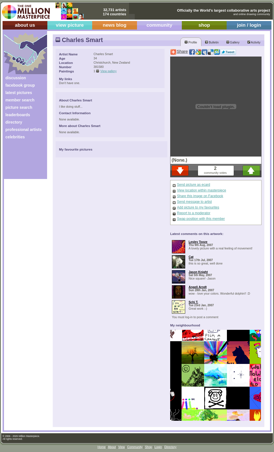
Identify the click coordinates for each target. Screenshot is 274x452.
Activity (253, 42)
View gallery (108, 71)
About (112, 447)
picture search (18, 107)
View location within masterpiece (201, 190)
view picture (70, 25)
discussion (15, 78)
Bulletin (212, 42)
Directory (171, 447)
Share (182, 51)
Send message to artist (194, 202)
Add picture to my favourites (198, 207)
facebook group (20, 85)
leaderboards (17, 115)
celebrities (15, 137)
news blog (114, 25)
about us (25, 25)
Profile (191, 42)
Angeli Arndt (198, 287)
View (121, 447)
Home (102, 447)
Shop (148, 447)
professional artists (23, 129)
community (159, 25)
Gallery (233, 42)
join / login (249, 25)
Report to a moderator (193, 213)
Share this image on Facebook (200, 196)
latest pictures (18, 92)
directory (13, 122)
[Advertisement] (21, 161)
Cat (191, 257)
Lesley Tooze (198, 241)
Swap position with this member (201, 219)
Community (135, 447)
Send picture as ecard (193, 185)
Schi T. (193, 302)
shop (204, 25)
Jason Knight (198, 272)
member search (19, 100)
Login (158, 447)
